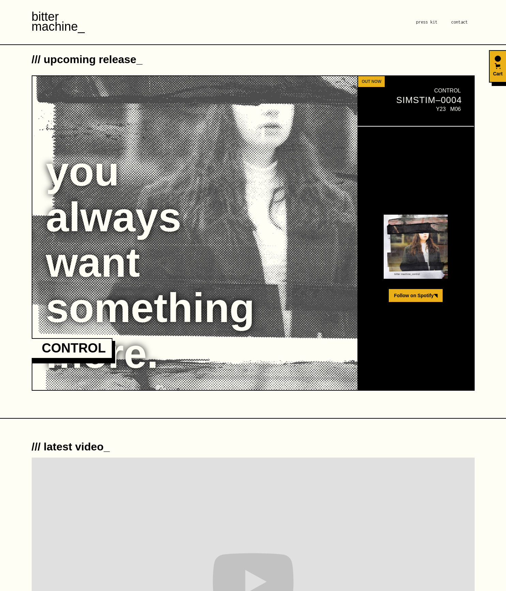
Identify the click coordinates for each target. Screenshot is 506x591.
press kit (427, 22)
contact (459, 22)
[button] (497, 66)
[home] (58, 22)
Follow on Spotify (416, 295)
